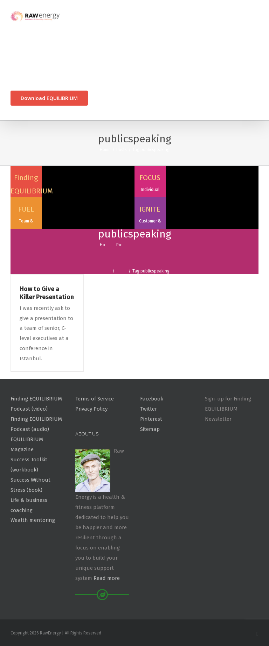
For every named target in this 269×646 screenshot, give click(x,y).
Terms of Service (94, 399)
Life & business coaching (29, 505)
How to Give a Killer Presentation (47, 293)
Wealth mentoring (33, 520)
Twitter (148, 409)
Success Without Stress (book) (30, 485)
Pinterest (151, 419)
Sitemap (150, 429)
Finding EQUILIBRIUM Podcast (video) (36, 404)
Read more (107, 578)
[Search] (100, 98)
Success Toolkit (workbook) (29, 464)
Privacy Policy (91, 409)
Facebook (151, 399)
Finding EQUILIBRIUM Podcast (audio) (36, 424)
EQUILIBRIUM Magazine (27, 444)
